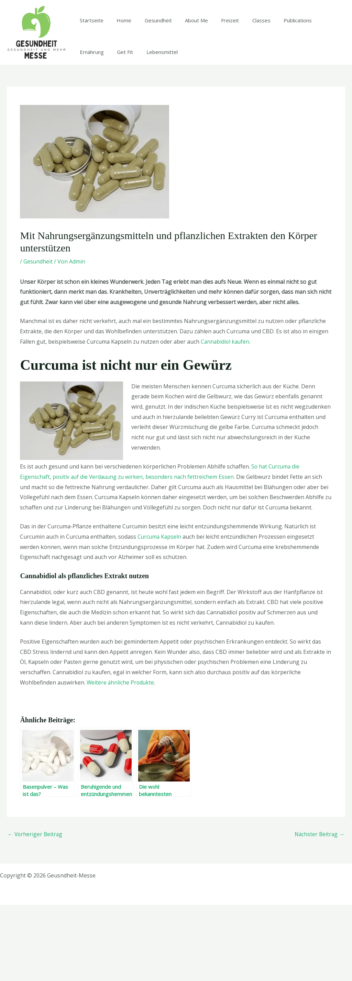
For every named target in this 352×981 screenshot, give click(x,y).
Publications (279, 58)
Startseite (90, 58)
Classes (245, 58)
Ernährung (316, 58)
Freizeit (217, 58)
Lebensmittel (120, 128)
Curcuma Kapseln (160, 612)
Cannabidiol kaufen (226, 417)
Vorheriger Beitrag (36, 910)
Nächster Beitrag (318, 910)
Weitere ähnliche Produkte (121, 758)
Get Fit (86, 128)
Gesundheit (151, 58)
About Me (186, 58)
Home (119, 58)
